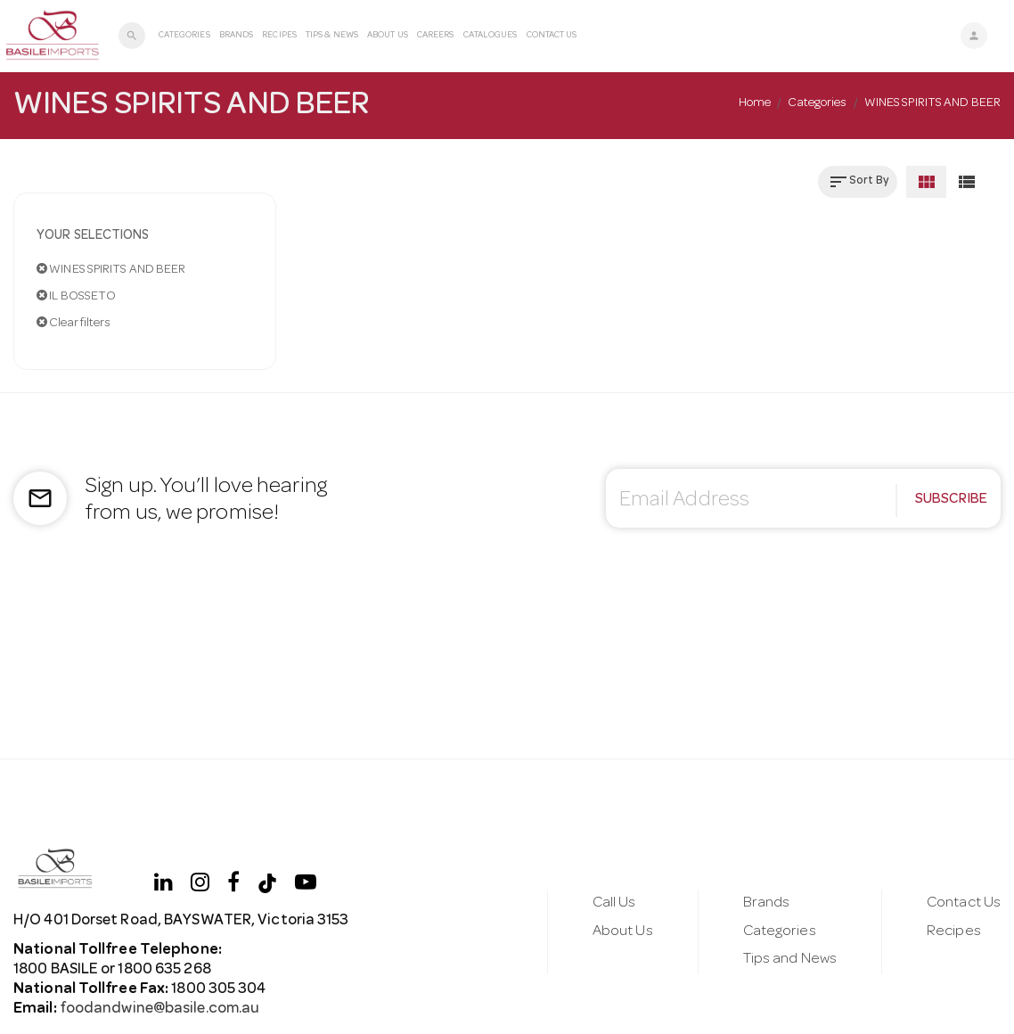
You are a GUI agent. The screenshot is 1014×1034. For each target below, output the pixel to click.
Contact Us (552, 35)
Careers (435, 35)
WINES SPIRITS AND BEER (111, 269)
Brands (236, 35)
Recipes (279, 35)
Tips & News (332, 35)
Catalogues (490, 35)
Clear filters (74, 323)
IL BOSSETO (76, 296)
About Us (387, 35)
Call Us (614, 903)
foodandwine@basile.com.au (158, 1009)
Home (755, 103)
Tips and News (790, 959)
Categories (184, 35)
